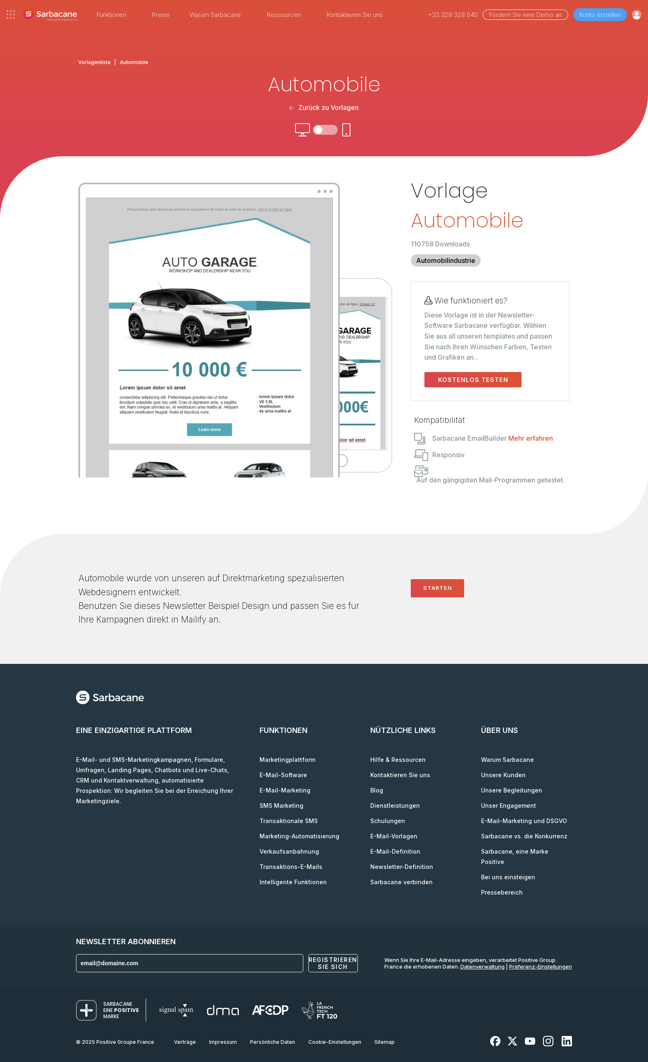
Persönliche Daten (272, 1042)
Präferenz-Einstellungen (540, 966)
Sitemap (384, 1042)
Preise (161, 15)
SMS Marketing (281, 805)
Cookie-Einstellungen (334, 1042)
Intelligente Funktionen (293, 881)
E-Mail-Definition (395, 851)
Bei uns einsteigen (508, 877)
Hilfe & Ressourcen (398, 759)
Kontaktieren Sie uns (355, 15)
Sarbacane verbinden (401, 881)
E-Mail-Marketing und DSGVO (524, 820)
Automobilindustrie (445, 260)
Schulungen (387, 820)
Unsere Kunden (503, 774)
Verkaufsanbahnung (289, 851)
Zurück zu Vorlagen (323, 107)
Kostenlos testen (473, 379)
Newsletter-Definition (401, 866)
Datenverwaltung (482, 966)
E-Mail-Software (283, 774)
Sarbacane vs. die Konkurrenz (524, 836)
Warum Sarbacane (507, 759)
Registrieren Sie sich (333, 963)
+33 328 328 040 (453, 15)
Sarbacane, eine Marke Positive (514, 856)
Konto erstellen (600, 15)
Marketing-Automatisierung (299, 836)
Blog (376, 790)
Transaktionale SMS (289, 820)
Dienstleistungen (395, 805)
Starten (437, 588)
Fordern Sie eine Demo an (525, 15)
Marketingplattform (287, 759)
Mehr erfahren (530, 438)
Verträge (185, 1042)
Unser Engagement (508, 805)
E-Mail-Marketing (285, 790)
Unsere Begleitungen (511, 790)
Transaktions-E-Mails (291, 866)
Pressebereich (502, 892)
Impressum (223, 1042)
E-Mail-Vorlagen (393, 836)
